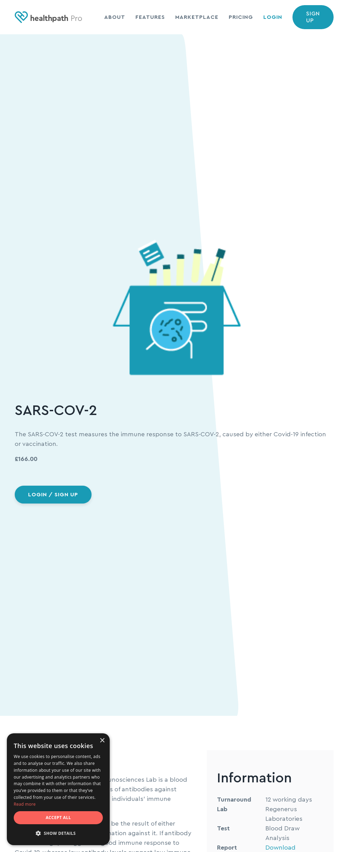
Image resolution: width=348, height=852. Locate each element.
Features (150, 17)
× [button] (102, 740)
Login (272, 17)
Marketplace (196, 17)
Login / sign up (53, 494)
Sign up (313, 17)
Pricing (241, 17)
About (114, 17)
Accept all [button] (58, 817)
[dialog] (58, 789)
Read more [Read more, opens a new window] (25, 804)
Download (280, 847)
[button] (58, 833)
